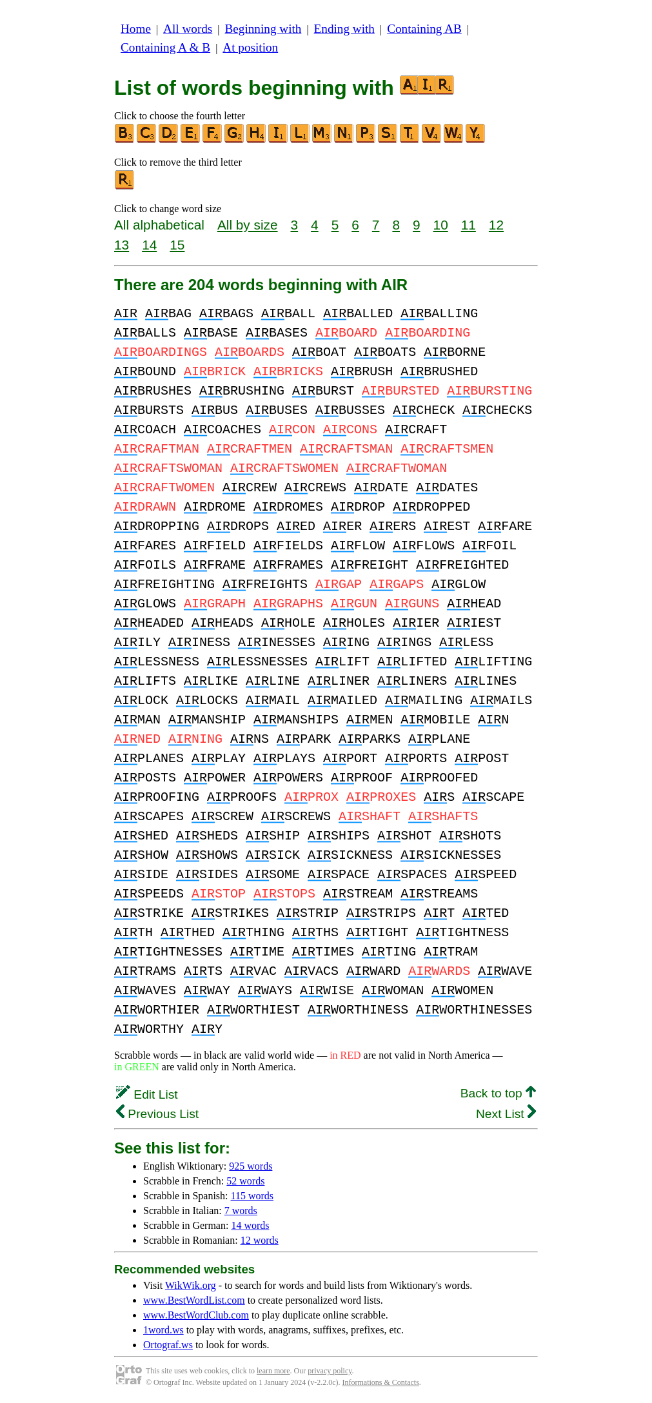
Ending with (344, 28)
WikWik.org (190, 1285)
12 (496, 224)
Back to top (498, 1093)
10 (440, 224)
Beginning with (263, 28)
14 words (250, 1225)
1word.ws (163, 1329)
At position (250, 47)
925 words (250, 1166)
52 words (245, 1180)
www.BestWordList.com (194, 1300)
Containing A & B (165, 47)
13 (121, 244)
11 (468, 224)
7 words (240, 1210)
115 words (252, 1195)
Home (136, 28)
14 (149, 244)
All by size (247, 224)
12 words (260, 1240)
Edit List (147, 1094)
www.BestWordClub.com (196, 1315)
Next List (506, 1114)
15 (177, 244)
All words (187, 28)
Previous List (157, 1114)
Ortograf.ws (168, 1344)
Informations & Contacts (380, 1382)
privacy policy (329, 1370)
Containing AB (424, 28)
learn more (273, 1370)
